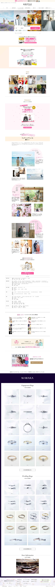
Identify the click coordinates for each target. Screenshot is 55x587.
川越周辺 (19, 284)
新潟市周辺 (15, 287)
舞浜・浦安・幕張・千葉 (17, 283)
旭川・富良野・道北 (24, 278)
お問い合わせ (24, 586)
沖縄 (12, 307)
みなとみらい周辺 (30, 282)
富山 (12, 288)
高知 (17, 303)
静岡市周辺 (25, 293)
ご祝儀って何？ (27, 127)
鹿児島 (24, 306)
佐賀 (12, 306)
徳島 (19, 303)
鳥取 (12, 303)
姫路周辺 (22, 297)
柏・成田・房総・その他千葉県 (24, 283)
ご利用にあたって (10, 586)
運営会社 (21, 586)
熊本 (19, 306)
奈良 (14, 299)
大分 (17, 306)
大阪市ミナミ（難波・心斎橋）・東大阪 (26, 296)
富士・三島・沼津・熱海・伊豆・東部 (18, 293)
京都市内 (15, 298)
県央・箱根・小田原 (24, 282)
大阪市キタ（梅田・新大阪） (17, 296)
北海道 (13, 278)
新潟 (12, 287)
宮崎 (21, 306)
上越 (24, 287)
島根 (14, 303)
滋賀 (12, 299)
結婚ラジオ (18, 581)
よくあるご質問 (25, 583)
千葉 (12, 283)
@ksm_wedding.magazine (45, 581)
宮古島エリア (24, 307)
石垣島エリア (19, 307)
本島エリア (15, 307)
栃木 (14, 285)
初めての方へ (19, 583)
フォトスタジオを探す (26, 579)
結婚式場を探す (19, 579)
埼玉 (12, 284)
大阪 (12, 296)
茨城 (12, 285)
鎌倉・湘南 (19, 282)
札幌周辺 (29, 278)
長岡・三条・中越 (20, 287)
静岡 (12, 293)
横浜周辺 (16, 282)
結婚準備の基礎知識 (34, 579)
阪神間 (18, 297)
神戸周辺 (15, 297)
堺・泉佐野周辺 (37, 296)
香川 (21, 303)
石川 (14, 288)
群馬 (17, 285)
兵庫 (12, 297)
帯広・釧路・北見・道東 (17, 278)
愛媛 (23, 303)
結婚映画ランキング (34, 581)
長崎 (14, 306)
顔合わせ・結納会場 (26, 581)
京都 (12, 298)
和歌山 (17, 299)
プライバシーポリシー (16, 586)
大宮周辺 (15, 284)
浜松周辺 (29, 293)
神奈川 (13, 282)
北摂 (33, 296)
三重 (12, 294)
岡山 (12, 301)
